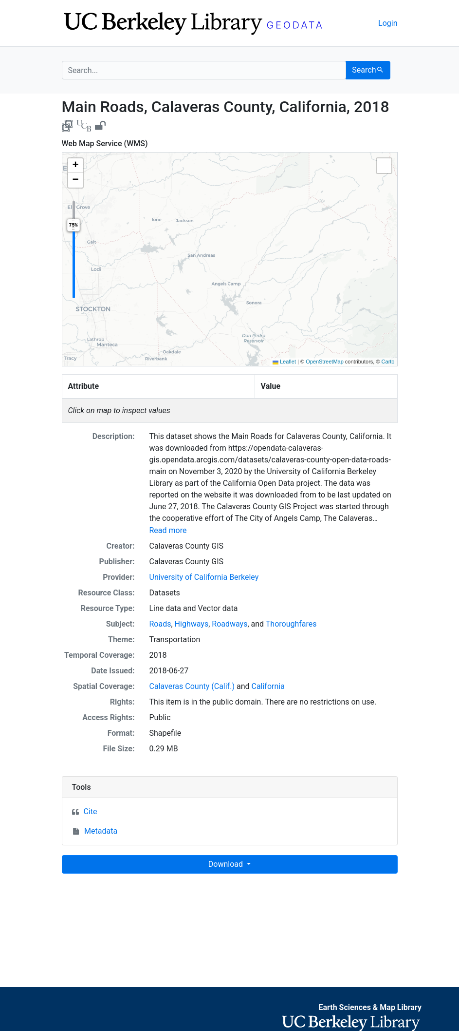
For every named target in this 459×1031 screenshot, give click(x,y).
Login (387, 23)
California (267, 686)
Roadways (229, 624)
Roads (160, 624)
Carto (388, 361)
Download (226, 864)
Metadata (100, 831)
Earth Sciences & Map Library (370, 1007)
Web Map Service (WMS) (105, 143)
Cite (90, 811)
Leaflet (284, 361)
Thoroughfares (291, 624)
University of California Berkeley (204, 577)
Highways (192, 624)
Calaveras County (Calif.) (192, 686)
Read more (168, 530)
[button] (75, 165)
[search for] (204, 70)
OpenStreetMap (325, 361)
